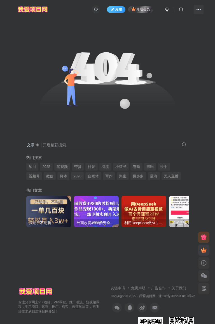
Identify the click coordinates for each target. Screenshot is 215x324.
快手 (163, 167)
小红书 (120, 167)
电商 (136, 167)
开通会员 (141, 9)
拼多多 (138, 176)
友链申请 (118, 288)
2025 (46, 167)
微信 (49, 176)
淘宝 (122, 176)
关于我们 (179, 288)
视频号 (34, 176)
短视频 (62, 167)
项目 (32, 167)
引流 (105, 167)
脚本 (63, 176)
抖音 (91, 167)
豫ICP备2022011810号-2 (176, 296)
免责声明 (138, 288)
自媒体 (93, 176)
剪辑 (150, 167)
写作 (109, 176)
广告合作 (158, 288)
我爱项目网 (147, 296)
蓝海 (153, 176)
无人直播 (171, 176)
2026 (77, 176)
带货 (77, 167)
